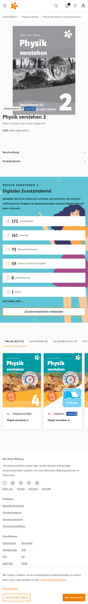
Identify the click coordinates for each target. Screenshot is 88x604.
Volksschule (9, 543)
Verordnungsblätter (14, 526)
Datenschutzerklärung (53, 580)
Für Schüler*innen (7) (65, 341)
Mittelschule (10, 550)
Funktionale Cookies (16, 597)
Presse (21, 488)
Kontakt (46, 488)
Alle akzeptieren (74, 597)
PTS (5, 556)
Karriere (33, 488)
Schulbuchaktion (12, 512)
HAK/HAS (8, 563)
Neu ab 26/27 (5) (14, 341)
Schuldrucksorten (13, 519)
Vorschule (26, 543)
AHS (23, 550)
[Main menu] (5, 6)
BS (23, 556)
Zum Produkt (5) (38, 341)
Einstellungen (10, 588)
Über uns (8, 488)
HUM (24, 563)
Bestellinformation (13, 505)
